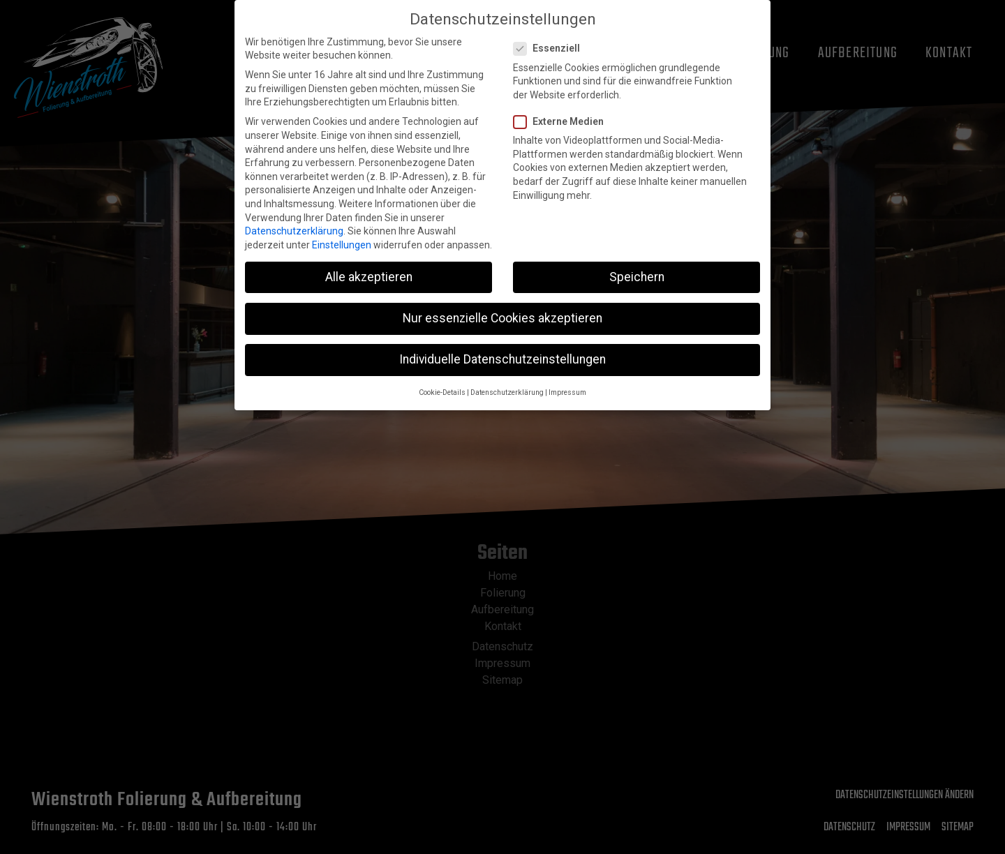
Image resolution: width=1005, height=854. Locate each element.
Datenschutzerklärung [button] (507, 380)
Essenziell (551, 36)
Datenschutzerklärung (294, 219)
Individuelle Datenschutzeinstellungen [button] (502, 347)
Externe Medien (563, 110)
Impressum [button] (567, 380)
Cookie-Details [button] (442, 380)
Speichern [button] (636, 265)
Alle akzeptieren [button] (368, 265)
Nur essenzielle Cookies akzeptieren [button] (502, 306)
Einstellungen (341, 233)
